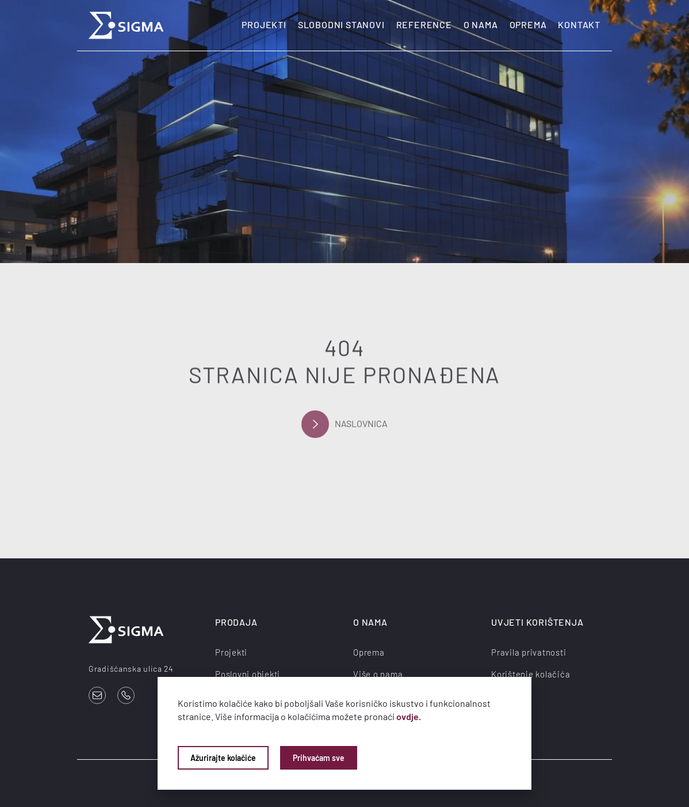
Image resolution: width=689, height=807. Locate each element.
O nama (481, 24)
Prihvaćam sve (318, 758)
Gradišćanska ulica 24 (131, 668)
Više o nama (378, 674)
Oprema (528, 24)
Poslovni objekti (247, 674)
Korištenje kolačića (530, 674)
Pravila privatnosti (528, 652)
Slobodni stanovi (341, 24)
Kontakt (579, 24)
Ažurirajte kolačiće (223, 758)
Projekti (264, 24)
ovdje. (408, 716)
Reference (424, 24)
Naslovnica (344, 426)
